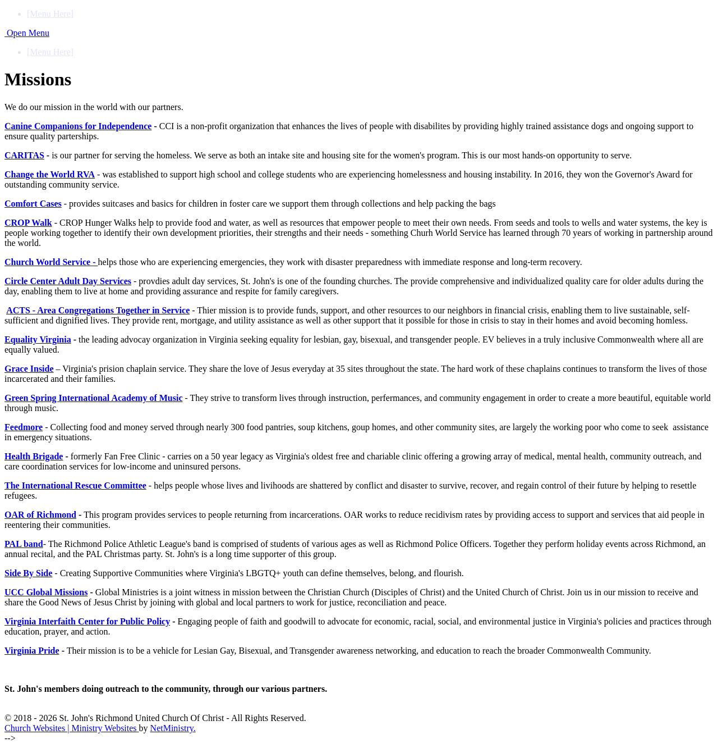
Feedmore (23, 427)
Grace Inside (29, 368)
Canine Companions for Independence (77, 126)
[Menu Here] (50, 14)
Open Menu (26, 33)
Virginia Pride (31, 650)
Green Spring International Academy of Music (93, 398)
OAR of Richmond (40, 514)
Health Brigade (33, 456)
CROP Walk (28, 222)
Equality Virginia (37, 339)
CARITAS (24, 155)
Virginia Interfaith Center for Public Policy (87, 621)
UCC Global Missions (46, 592)
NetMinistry (172, 728)
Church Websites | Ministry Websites (71, 728)
